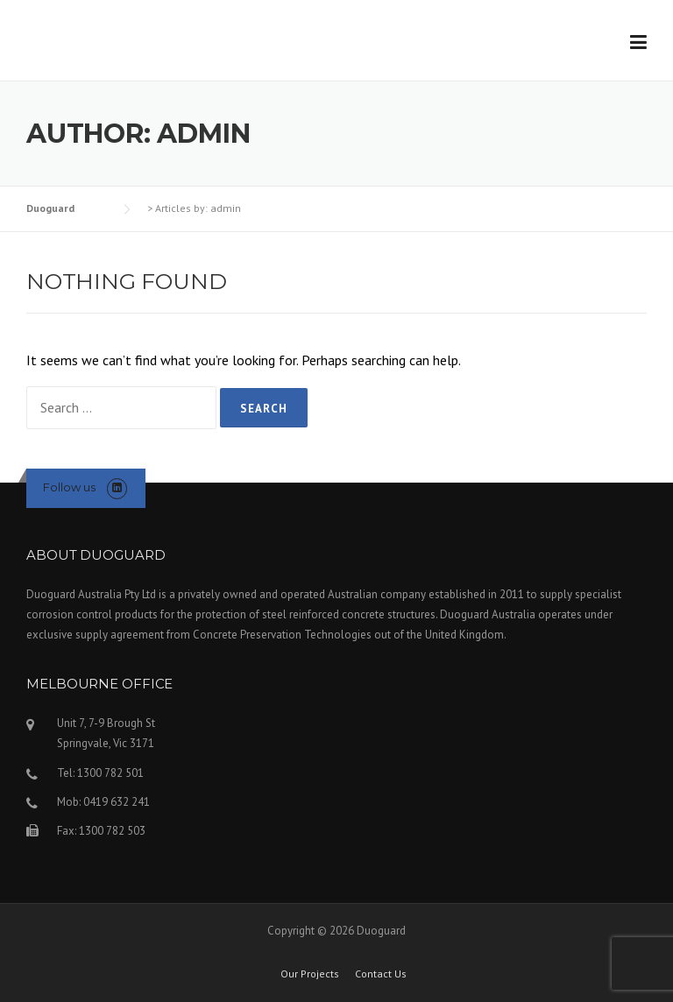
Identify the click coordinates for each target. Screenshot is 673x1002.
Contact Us (381, 974)
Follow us (69, 487)
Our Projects (309, 974)
